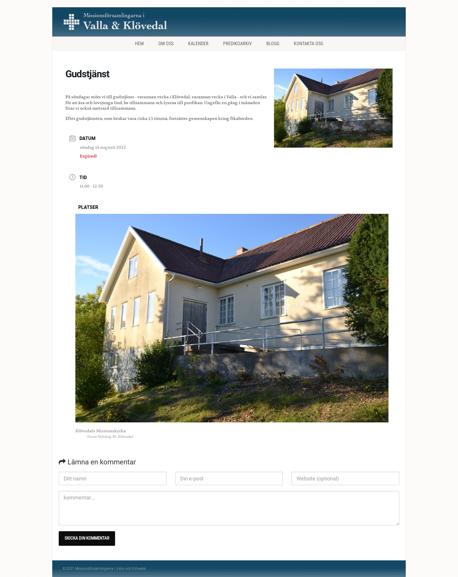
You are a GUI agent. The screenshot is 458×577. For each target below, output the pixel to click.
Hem (139, 43)
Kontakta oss (308, 43)
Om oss (166, 43)
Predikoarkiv (237, 43)
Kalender (198, 43)
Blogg (272, 43)
